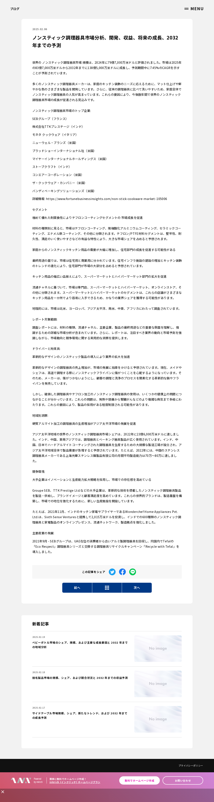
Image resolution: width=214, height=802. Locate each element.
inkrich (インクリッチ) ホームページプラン (75, 782)
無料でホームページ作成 (139, 780)
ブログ (15, 8)
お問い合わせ (183, 780)
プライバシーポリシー (191, 765)
